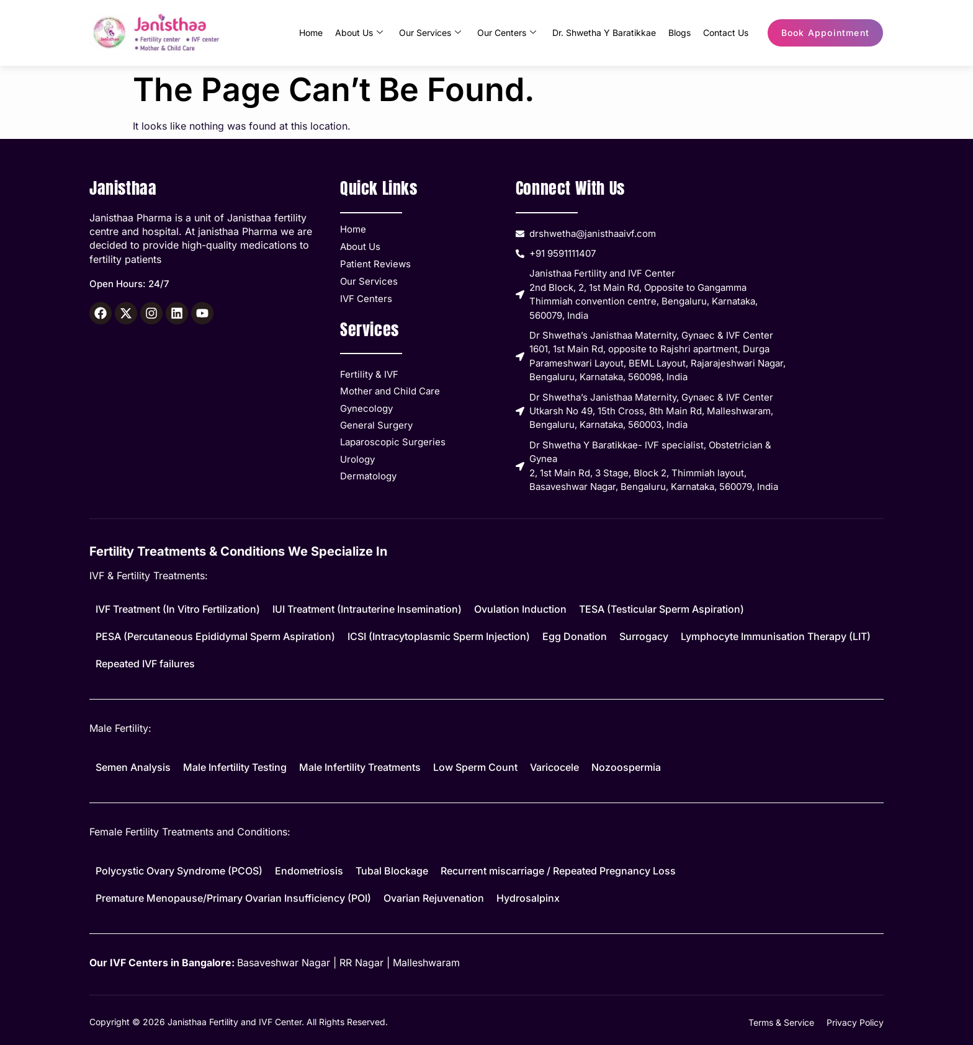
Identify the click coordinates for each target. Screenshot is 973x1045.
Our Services (430, 33)
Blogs (679, 32)
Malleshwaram (426, 962)
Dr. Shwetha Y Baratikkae (604, 32)
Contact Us (725, 32)
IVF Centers (366, 299)
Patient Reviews (375, 264)
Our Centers (506, 33)
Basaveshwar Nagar (283, 962)
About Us (359, 33)
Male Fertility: (120, 728)
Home (311, 32)
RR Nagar (361, 962)
